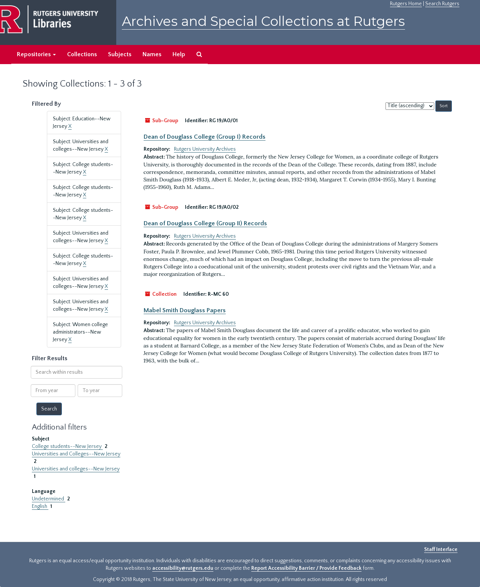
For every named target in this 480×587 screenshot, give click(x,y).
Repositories (36, 54)
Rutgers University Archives (205, 149)
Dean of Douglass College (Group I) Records (205, 136)
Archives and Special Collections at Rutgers (263, 21)
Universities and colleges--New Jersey (76, 469)
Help (178, 54)
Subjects (119, 54)
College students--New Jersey (67, 446)
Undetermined (48, 499)
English (40, 506)
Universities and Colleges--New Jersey (76, 454)
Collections (82, 54)
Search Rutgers (442, 4)
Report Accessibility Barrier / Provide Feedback (306, 568)
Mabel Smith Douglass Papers (185, 310)
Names (151, 54)
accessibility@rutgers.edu (182, 568)
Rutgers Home (406, 4)
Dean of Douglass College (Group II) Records (205, 223)
